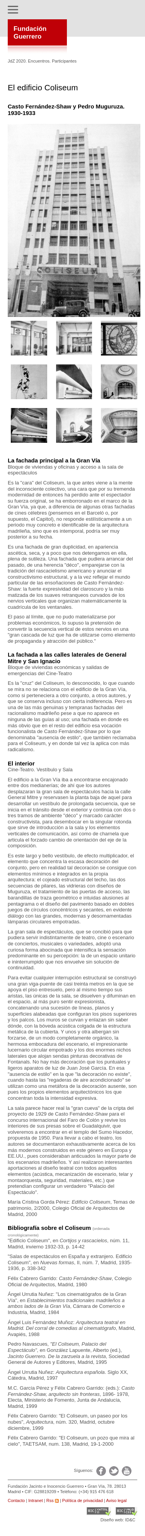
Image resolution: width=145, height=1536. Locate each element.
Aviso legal (116, 1500)
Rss (52, 1500)
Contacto (16, 1500)
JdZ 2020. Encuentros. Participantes (42, 61)
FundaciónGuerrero (30, 32)
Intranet (35, 1500)
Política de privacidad (82, 1500)
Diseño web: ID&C (118, 1519)
